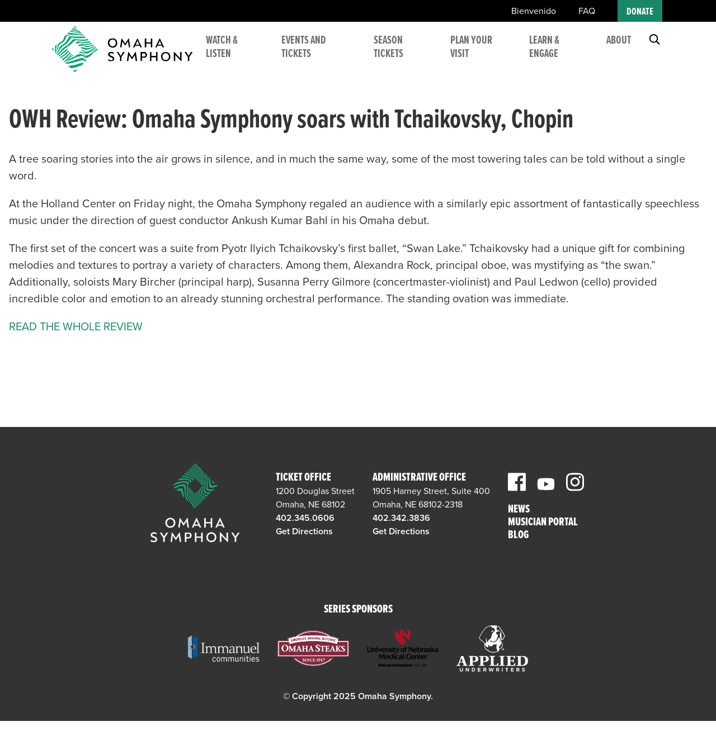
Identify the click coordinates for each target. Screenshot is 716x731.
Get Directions (304, 531)
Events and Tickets (324, 55)
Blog (518, 535)
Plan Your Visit (481, 55)
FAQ (586, 11)
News (519, 510)
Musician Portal (543, 522)
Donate (639, 12)
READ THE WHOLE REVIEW (76, 327)
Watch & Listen (247, 55)
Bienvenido (533, 11)
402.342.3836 (401, 518)
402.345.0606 (305, 518)
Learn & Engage (549, 55)
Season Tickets (403, 55)
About (618, 49)
